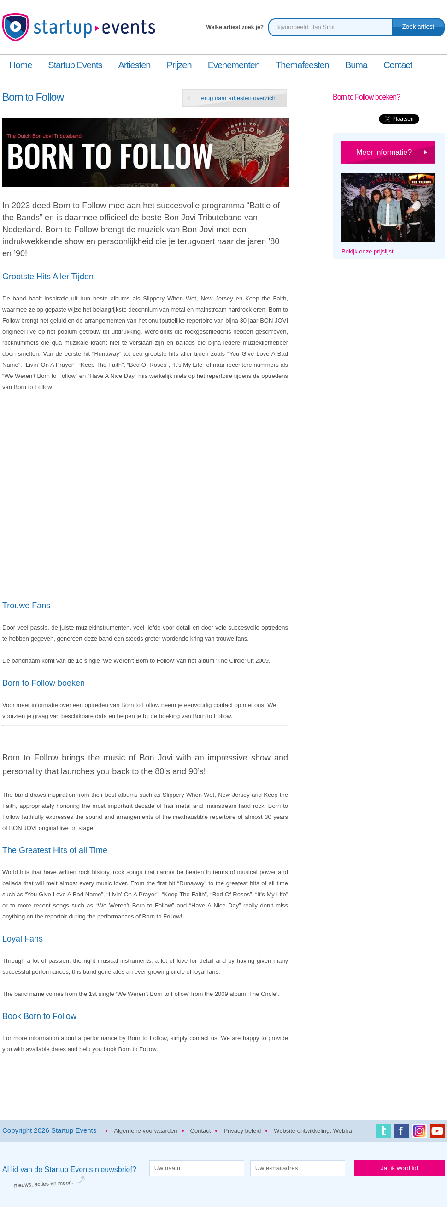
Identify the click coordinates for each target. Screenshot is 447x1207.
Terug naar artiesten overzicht (237, 97)
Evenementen (233, 65)
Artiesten (134, 65)
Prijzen (178, 65)
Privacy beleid (242, 1130)
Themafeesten (302, 65)
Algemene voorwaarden (145, 1130)
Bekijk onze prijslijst (367, 251)
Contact (397, 65)
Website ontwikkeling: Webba (313, 1130)
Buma (356, 65)
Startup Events (75, 65)
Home (20, 65)
